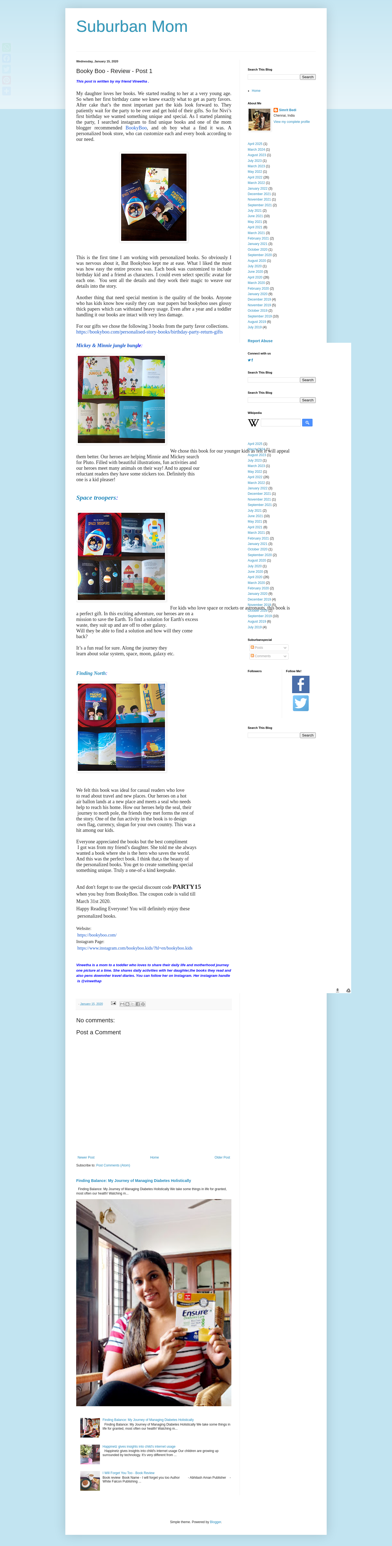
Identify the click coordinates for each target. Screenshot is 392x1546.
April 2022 (255, 177)
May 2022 (255, 172)
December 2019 (259, 299)
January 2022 (258, 188)
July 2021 (255, 211)
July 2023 (255, 161)
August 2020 (257, 261)
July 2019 (255, 327)
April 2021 (255, 227)
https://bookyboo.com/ (97, 935)
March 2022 (256, 183)
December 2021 (259, 194)
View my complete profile (292, 122)
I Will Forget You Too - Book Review (129, 1473)
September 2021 (260, 205)
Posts (257, 648)
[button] (337, 990)
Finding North (91, 673)
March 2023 (256, 166)
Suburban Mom (132, 26)
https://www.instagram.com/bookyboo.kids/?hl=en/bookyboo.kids (134, 948)
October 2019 (258, 311)
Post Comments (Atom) (113, 1165)
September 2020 (260, 255)
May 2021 (255, 222)
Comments (261, 656)
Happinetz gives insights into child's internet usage (139, 1446)
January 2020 (258, 294)
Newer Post (86, 1157)
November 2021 (259, 199)
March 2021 (256, 233)
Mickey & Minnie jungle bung (106, 345)
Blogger (215, 1522)
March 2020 (256, 283)
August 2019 (257, 322)
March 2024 (256, 149)
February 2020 (258, 288)
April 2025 (255, 144)
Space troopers (96, 497)
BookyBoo (136, 128)
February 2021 (258, 238)
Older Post (222, 1157)
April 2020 (255, 277)
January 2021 (258, 244)
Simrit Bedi (287, 110)
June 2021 (255, 216)
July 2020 (255, 266)
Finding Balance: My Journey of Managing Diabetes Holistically (133, 1180)
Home (154, 1157)
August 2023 (257, 155)
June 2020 (255, 272)
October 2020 (258, 249)
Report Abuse (260, 341)
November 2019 (259, 305)
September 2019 (260, 316)
